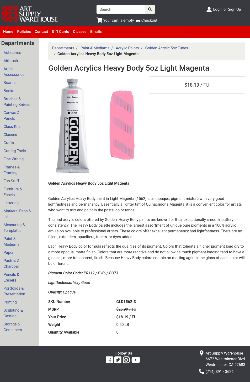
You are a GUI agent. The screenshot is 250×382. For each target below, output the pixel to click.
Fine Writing (14, 159)
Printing (10, 302)
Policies (24, 31)
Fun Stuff (11, 181)
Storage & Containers (13, 327)
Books (9, 91)
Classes (79, 31)
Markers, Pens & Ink (17, 214)
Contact (41, 31)
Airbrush (11, 60)
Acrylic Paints (127, 48)
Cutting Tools (15, 151)
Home (8, 31)
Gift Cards (60, 31)
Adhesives (12, 52)
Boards (10, 82)
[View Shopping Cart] (115, 20)
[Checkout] (146, 20)
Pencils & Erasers (11, 277)
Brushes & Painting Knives (17, 102)
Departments (63, 48)
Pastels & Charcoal (12, 263)
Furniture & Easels (13, 192)
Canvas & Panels (11, 115)
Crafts (9, 143)
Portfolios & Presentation (14, 291)
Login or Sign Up (227, 9)
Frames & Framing (12, 170)
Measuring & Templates (14, 228)
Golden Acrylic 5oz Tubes (166, 48)
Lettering (11, 203)
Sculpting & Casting (13, 313)
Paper (9, 252)
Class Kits (12, 126)
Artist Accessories (14, 72)
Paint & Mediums (11, 241)
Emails (96, 31)
